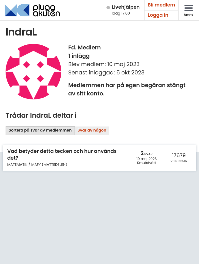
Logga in (158, 15)
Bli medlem (161, 5)
